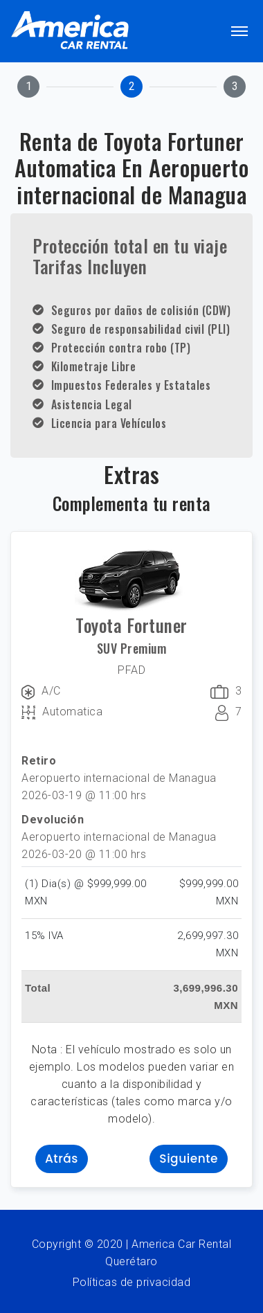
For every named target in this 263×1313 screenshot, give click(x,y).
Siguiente (188, 1158)
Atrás (61, 1158)
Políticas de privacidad (132, 1282)
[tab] (28, 86)
